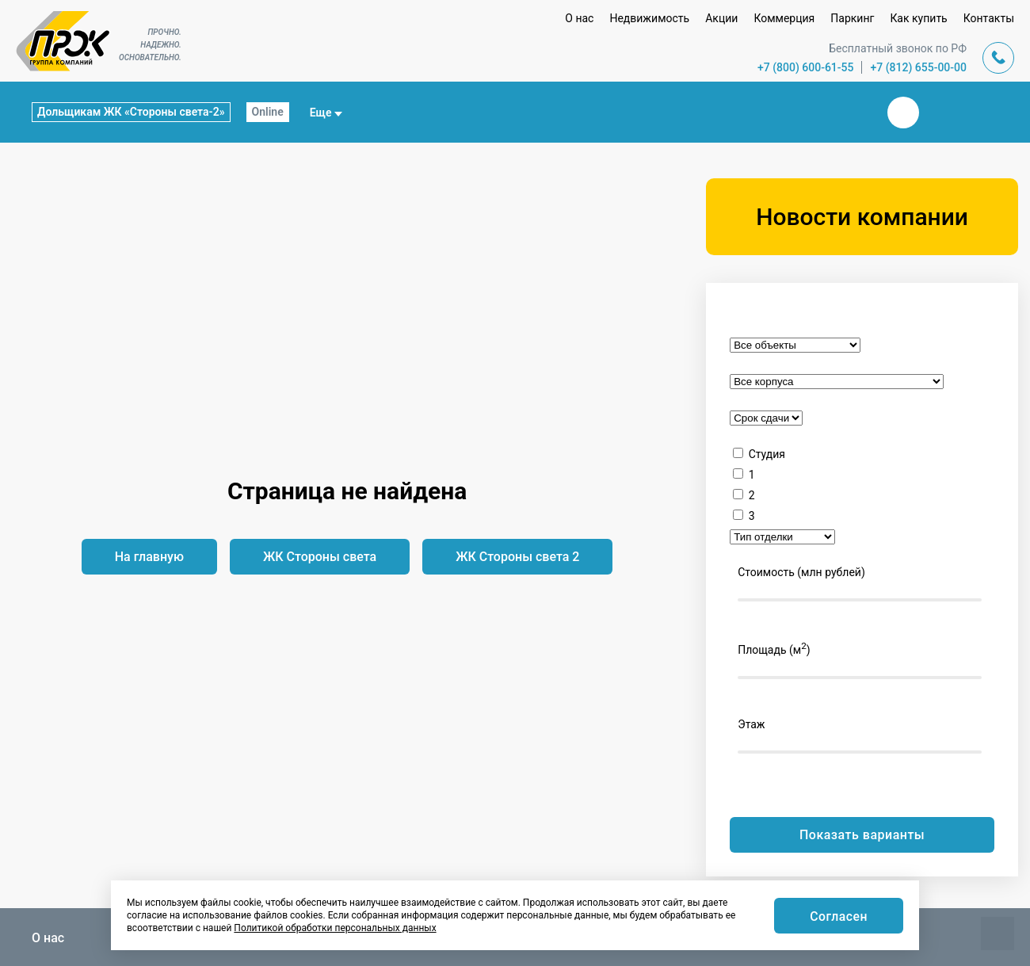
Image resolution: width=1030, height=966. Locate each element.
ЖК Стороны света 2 (517, 556)
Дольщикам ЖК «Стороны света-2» (131, 111)
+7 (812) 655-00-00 (918, 67)
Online (268, 111)
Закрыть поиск (852, 112)
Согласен (838, 916)
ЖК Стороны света (319, 556)
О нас (579, 18)
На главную (149, 556)
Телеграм (941, 112)
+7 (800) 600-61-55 (805, 67)
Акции (721, 18)
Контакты (988, 18)
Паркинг (852, 18)
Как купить (918, 18)
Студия (767, 454)
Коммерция (783, 18)
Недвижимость (649, 18)
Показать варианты (862, 834)
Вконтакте (903, 112)
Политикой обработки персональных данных (335, 928)
